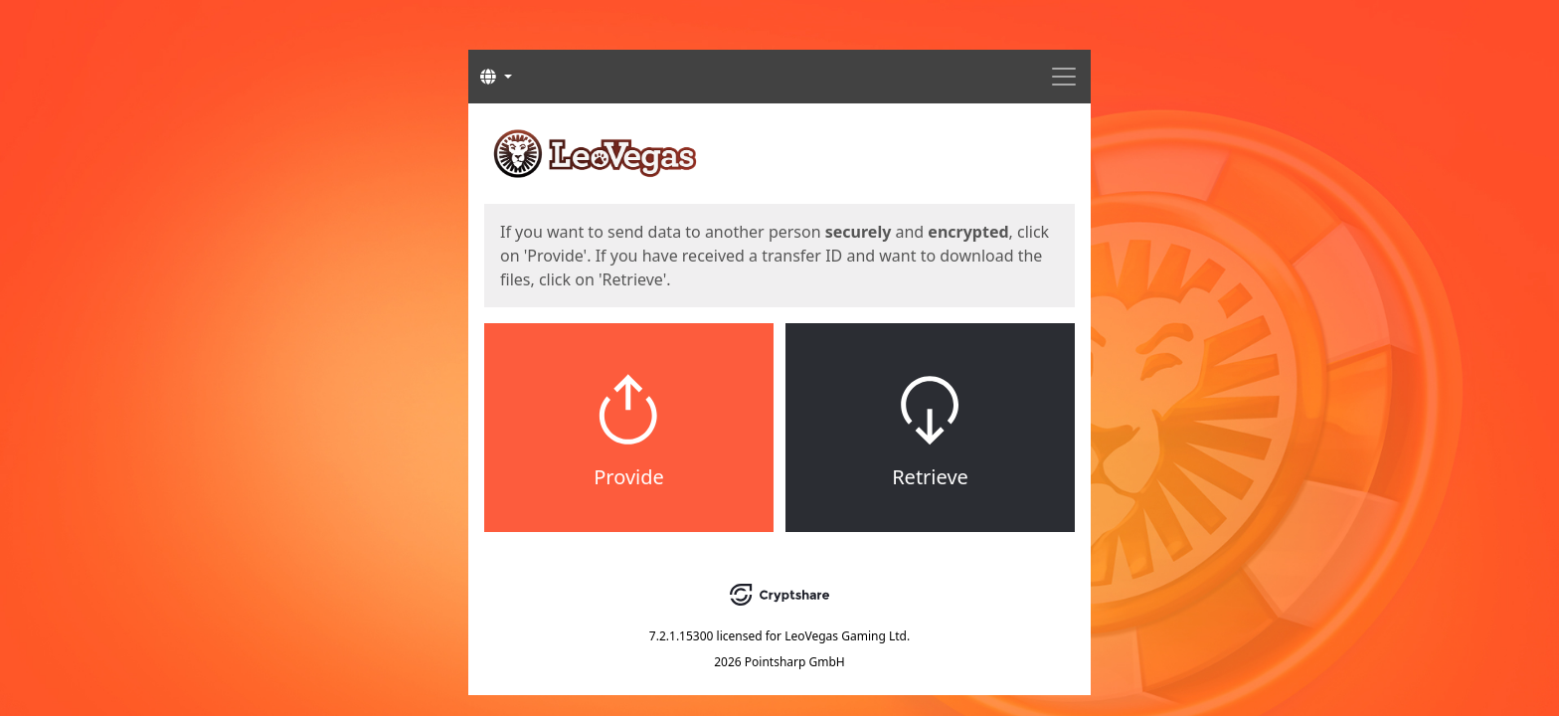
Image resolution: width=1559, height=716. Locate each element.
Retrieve (930, 476)
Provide (629, 476)
